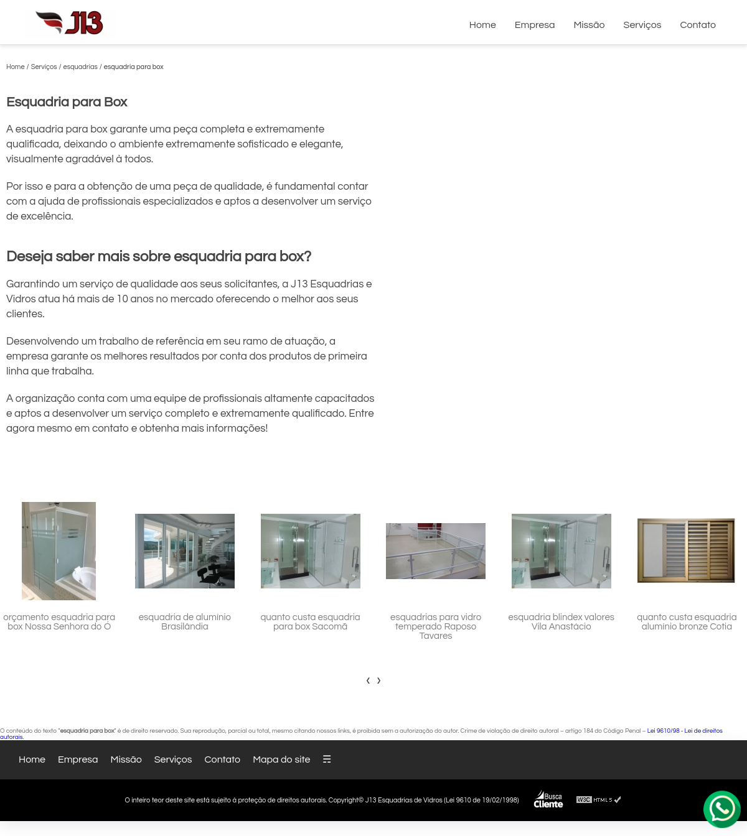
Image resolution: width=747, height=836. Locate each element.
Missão (588, 25)
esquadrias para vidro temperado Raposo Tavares (435, 627)
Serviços (643, 25)
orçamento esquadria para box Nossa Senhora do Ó (59, 622)
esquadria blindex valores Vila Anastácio (561, 622)
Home (482, 25)
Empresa (535, 25)
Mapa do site (281, 759)
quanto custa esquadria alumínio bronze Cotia (686, 622)
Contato (698, 25)
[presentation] (368, 679)
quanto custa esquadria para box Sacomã (310, 622)
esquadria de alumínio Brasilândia (185, 622)
